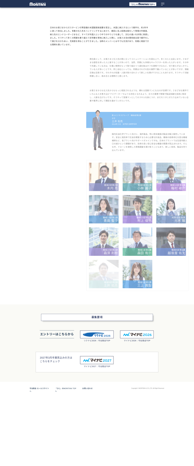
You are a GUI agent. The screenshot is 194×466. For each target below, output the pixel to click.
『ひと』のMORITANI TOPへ (66, 458)
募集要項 (97, 386)
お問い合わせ (87, 458)
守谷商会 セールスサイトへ (40, 458)
